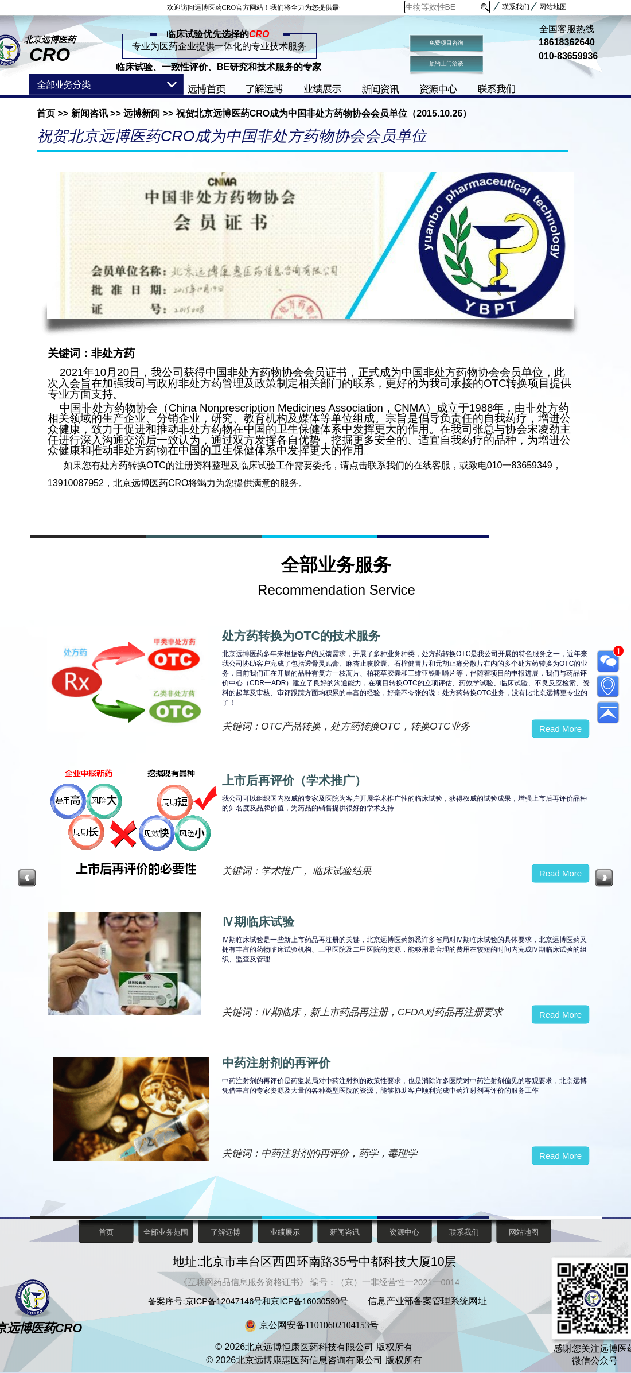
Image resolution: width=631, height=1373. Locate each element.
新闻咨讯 (89, 113)
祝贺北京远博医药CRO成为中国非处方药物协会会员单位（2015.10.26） (322, 113)
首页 (47, 113)
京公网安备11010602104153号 (318, 1325)
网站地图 (553, 7)
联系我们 (515, 7)
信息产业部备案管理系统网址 (427, 1301)
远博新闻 (142, 113)
